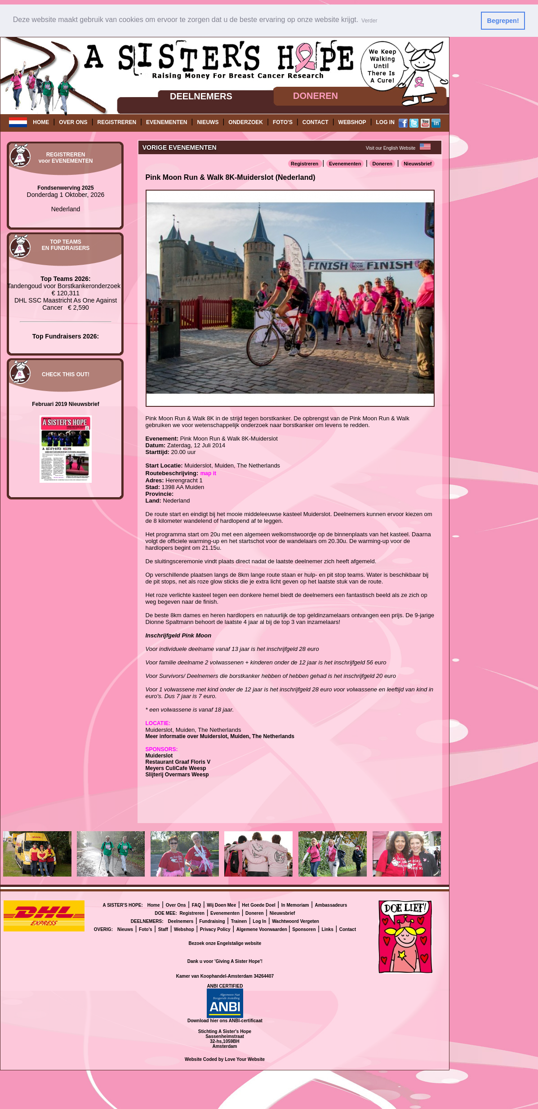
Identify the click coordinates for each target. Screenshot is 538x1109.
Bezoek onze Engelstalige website (225, 942)
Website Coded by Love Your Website (225, 1058)
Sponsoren (304, 928)
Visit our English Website (390, 147)
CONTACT (315, 122)
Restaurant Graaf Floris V (178, 761)
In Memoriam (295, 904)
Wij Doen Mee (221, 904)
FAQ (196, 904)
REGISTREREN (116, 122)
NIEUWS (207, 122)
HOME (41, 122)
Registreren (305, 163)
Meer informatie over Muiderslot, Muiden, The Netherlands (220, 736)
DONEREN (315, 96)
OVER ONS (73, 122)
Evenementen (345, 163)
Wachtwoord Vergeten (295, 920)
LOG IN (385, 122)
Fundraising (212, 920)
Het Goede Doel (258, 904)
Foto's (145, 928)
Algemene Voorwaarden (262, 928)
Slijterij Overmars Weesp (177, 774)
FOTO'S (283, 122)
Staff (163, 928)
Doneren (382, 163)
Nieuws (125, 928)
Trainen (239, 920)
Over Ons (176, 904)
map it (208, 473)
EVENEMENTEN (166, 122)
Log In (259, 920)
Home (153, 904)
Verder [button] (369, 21)
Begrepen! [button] (503, 20)
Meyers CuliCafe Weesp (176, 768)
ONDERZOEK (245, 122)
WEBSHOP (352, 122)
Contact (347, 928)
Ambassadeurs (331, 904)
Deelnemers (181, 920)
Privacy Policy (215, 928)
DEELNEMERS (201, 96)
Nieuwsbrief (417, 163)
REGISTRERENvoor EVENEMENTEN (66, 157)
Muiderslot (159, 755)
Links (327, 928)
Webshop (184, 928)
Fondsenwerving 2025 (65, 187)
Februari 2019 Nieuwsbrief (65, 404)
